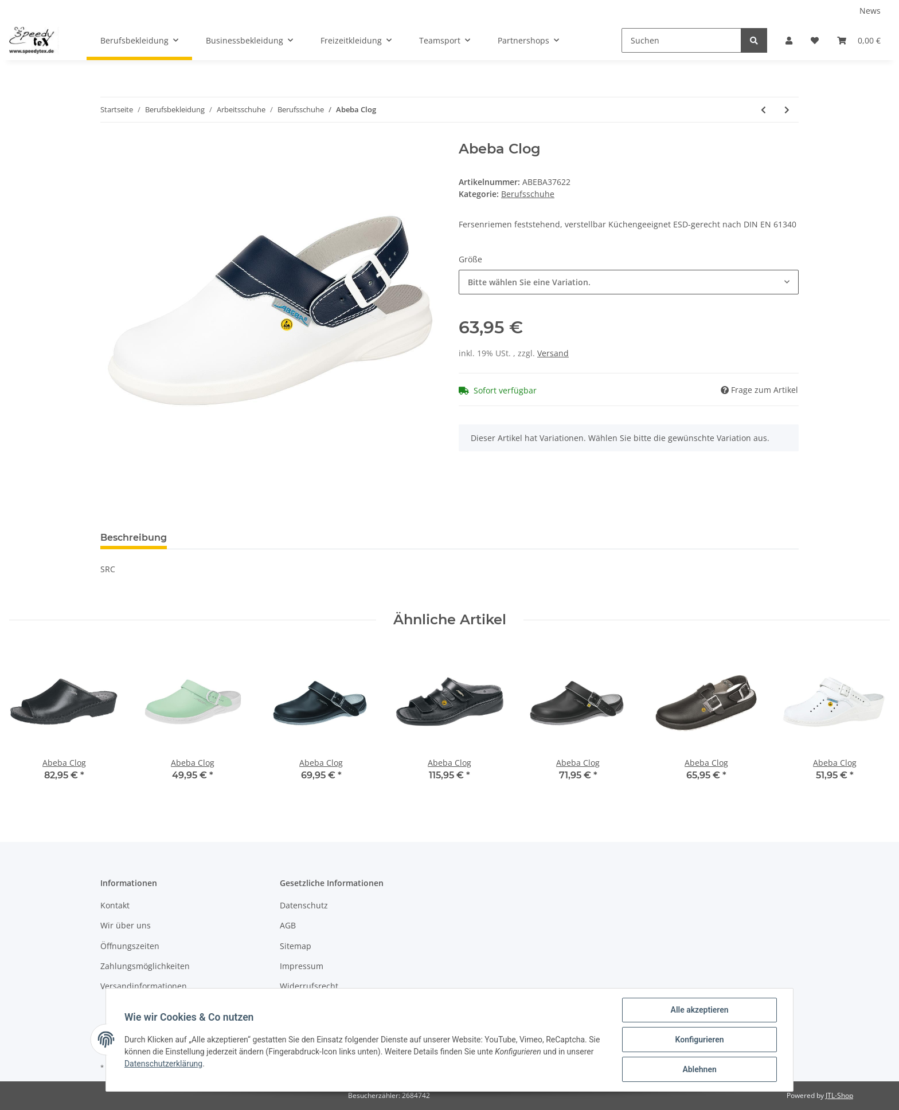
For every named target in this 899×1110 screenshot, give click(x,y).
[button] (789, 40)
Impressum (301, 966)
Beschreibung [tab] (133, 537)
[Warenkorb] (859, 40)
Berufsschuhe (527, 193)
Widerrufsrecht (309, 986)
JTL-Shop (839, 1095)
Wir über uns (125, 925)
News (870, 10)
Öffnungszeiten (129, 945)
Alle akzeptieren (699, 1009)
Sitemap (295, 945)
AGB (288, 925)
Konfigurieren (699, 1039)
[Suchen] (681, 40)
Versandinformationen (143, 986)
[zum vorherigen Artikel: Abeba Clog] (763, 109)
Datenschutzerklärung (163, 1063)
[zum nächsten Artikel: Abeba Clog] (787, 109)
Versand (553, 353)
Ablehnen (699, 1069)
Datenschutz (304, 905)
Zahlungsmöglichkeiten (145, 966)
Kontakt (115, 905)
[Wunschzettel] (815, 40)
